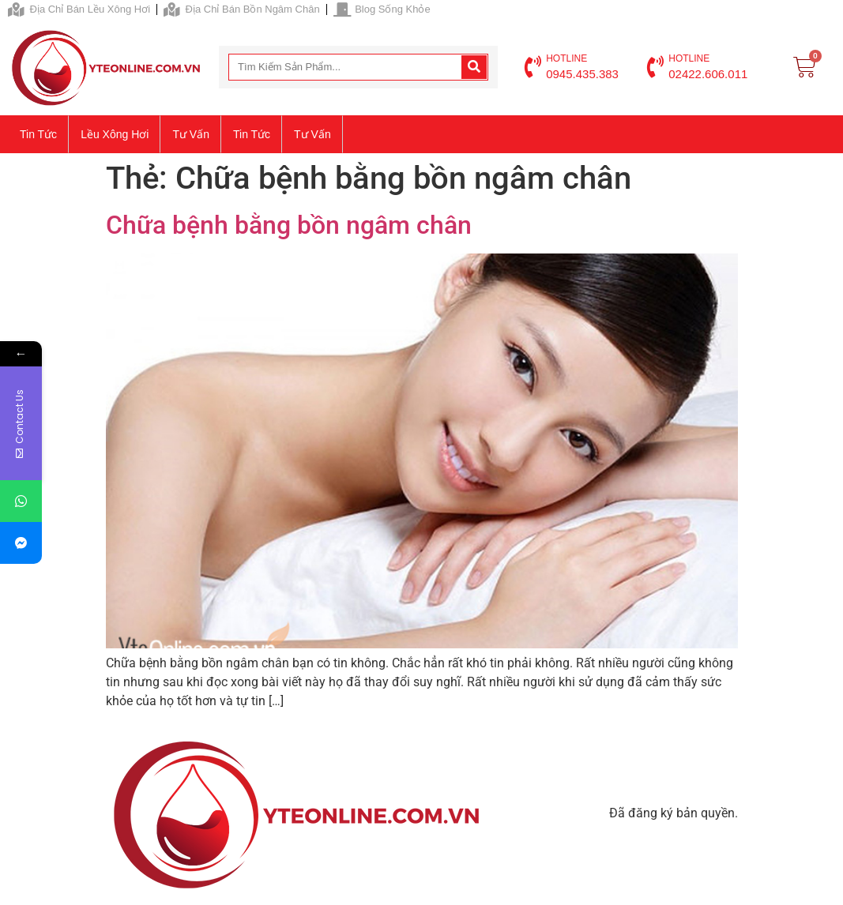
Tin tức (38, 134)
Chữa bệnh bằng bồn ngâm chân (289, 225)
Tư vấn (190, 134)
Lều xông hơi (115, 134)
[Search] (474, 67)
